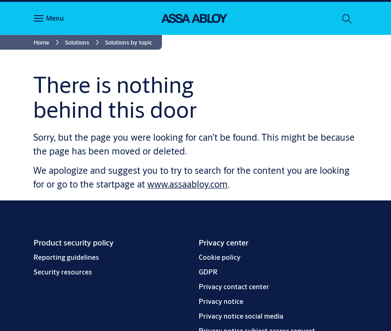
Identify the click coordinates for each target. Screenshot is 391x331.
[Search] (347, 18)
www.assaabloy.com (187, 184)
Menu (55, 18)
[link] (48, 42)
